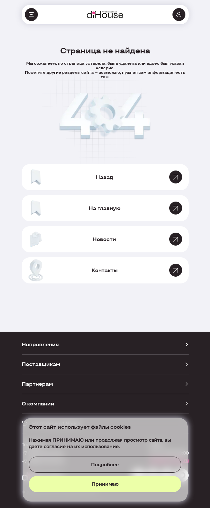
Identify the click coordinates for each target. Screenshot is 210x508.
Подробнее (105, 465)
